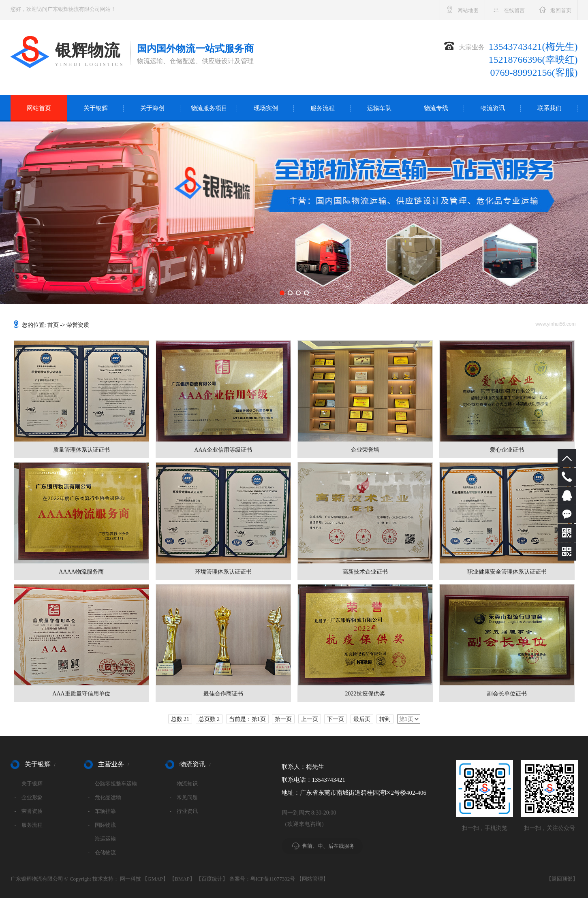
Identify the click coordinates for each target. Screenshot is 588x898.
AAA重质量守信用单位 (81, 694)
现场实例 (266, 108)
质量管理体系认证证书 (81, 450)
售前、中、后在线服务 (328, 846)
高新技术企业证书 (365, 572)
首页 (53, 325)
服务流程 (322, 108)
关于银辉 (95, 108)
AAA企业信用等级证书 (223, 450)
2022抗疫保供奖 (365, 694)
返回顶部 (562, 879)
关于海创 (152, 108)
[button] (282, 292)
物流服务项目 (209, 108)
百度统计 (211, 879)
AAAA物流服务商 (81, 572)
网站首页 (39, 108)
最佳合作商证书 (223, 694)
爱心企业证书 (507, 450)
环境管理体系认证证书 (223, 572)
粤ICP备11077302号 (272, 879)
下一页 (335, 719)
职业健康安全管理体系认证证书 (507, 572)
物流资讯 (493, 108)
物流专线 (436, 108)
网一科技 (130, 879)
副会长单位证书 (507, 694)
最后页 (361, 719)
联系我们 (549, 108)
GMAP (155, 879)
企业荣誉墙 (365, 450)
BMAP (182, 879)
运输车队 (379, 108)
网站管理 (312, 879)
